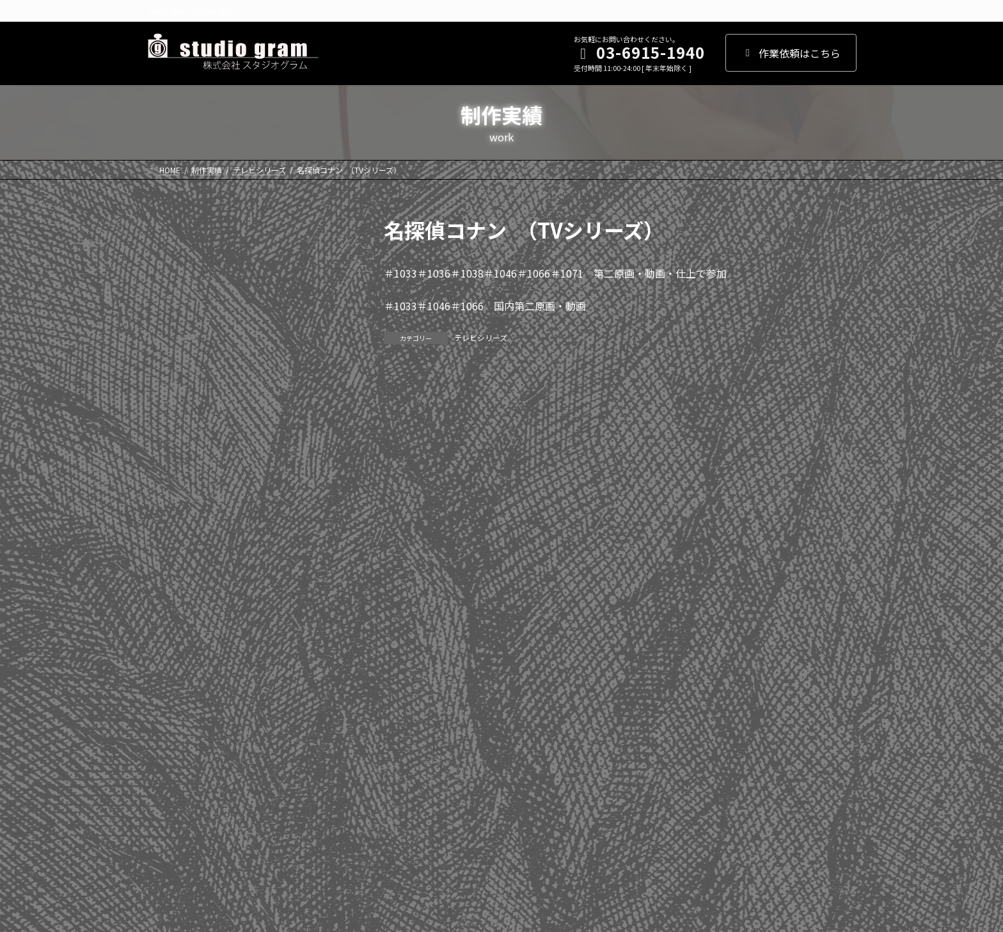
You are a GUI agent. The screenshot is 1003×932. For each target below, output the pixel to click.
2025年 (170, 276)
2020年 (170, 406)
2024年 (170, 302)
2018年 (170, 458)
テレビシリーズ (480, 337)
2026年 (170, 250)
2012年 (170, 614)
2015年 (170, 536)
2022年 (170, 354)
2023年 (170, 328)
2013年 (170, 587)
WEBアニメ (178, 786)
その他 (168, 813)
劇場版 (168, 761)
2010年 (170, 666)
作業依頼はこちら (791, 53)
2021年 (170, 380)
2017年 (170, 484)
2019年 (170, 432)
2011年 (170, 640)
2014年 (170, 562)
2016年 (170, 510)
